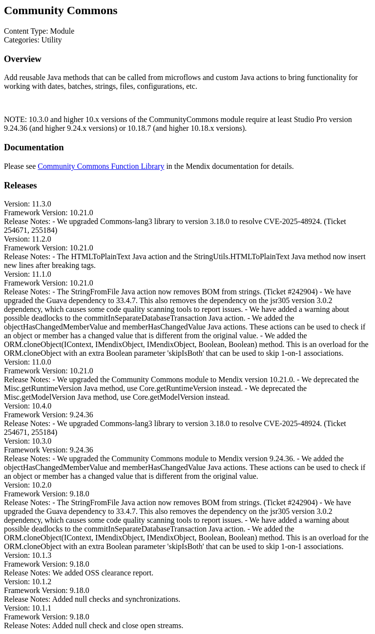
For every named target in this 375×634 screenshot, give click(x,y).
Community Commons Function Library (101, 166)
